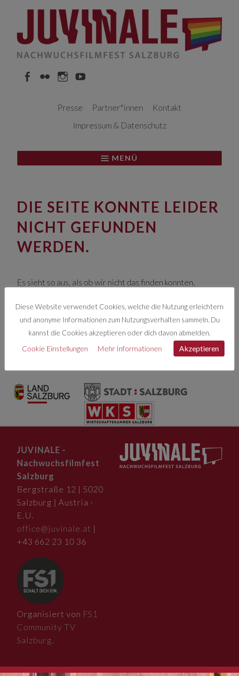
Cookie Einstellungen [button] (55, 348)
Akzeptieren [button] (199, 348)
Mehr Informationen (129, 348)
